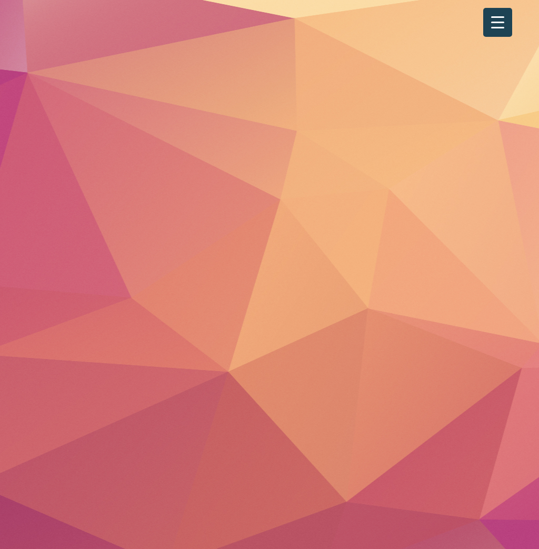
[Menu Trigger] (497, 22)
